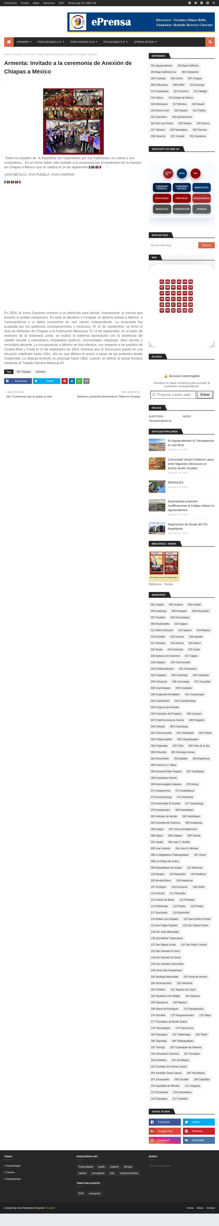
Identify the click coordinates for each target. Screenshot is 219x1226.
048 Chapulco (196, 720)
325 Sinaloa (184, 123)
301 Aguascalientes (161, 65)
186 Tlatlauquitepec (183, 1041)
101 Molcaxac (194, 867)
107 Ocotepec (158, 887)
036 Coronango (180, 681)
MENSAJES (175, 482)
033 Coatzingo (180, 675)
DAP (81, 1193)
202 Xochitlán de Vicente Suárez (169, 1066)
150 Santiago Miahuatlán (164, 976)
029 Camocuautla (180, 662)
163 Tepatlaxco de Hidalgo (165, 996)
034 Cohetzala (201, 675)
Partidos (182, 198)
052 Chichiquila (185, 733)
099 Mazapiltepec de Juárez (166, 867)
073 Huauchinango (161, 797)
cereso (10, 1172)
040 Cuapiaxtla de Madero (165, 694)
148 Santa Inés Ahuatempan (166, 970)
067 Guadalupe (195, 771)
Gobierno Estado (181, 187)
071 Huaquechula (160, 790)
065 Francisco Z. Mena (163, 765)
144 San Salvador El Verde (166, 957)
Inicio (7, 54)
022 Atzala (156, 649)
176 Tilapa (205, 1015)
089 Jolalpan (175, 835)
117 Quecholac (159, 912)
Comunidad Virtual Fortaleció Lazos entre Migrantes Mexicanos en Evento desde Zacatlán (191, 464)
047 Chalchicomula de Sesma (167, 720)
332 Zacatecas (198, 136)
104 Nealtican (198, 874)
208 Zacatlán (181, 1079)
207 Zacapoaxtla (160, 1079)
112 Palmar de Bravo (162, 899)
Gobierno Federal (162, 187)
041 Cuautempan (194, 694)
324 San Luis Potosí (162, 123)
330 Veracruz (158, 136)
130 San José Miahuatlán (165, 931)
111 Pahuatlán (177, 893)
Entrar (205, 394)
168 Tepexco (180, 1002)
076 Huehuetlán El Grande (165, 803)
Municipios (201, 187)
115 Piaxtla (179, 906)
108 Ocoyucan (180, 887)
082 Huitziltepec (191, 816)
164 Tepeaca (192, 996)
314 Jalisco (157, 97)
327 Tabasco (158, 129)
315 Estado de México (180, 97)
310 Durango (197, 84)
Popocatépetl (86, 1166)
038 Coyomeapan (161, 688)
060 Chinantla (158, 752)
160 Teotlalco (158, 989)
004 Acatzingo (158, 611)
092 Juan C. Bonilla (179, 842)
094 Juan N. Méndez (186, 848)
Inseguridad (202, 198)
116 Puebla (196, 906)
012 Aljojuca (185, 630)
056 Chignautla (159, 745)
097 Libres (200, 854)
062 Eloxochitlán (160, 758)
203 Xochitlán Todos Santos (166, 1073)
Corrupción (182, 209)
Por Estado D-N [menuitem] (82, 41)
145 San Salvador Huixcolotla (167, 964)
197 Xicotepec (192, 1053)
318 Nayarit (198, 104)
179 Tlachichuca (184, 1028)
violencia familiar (129, 1173)
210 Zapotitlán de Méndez (165, 1085)
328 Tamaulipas (179, 129)
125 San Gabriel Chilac (195, 925)
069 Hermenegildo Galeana (166, 784)
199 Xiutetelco (159, 1060)
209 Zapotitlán (202, 1079)
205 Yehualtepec (196, 1073)
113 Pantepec (187, 899)
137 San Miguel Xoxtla (163, 944)
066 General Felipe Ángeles (166, 771)
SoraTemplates (25, 1208)
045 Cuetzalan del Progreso (166, 713)
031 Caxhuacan (187, 668)
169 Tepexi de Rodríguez (164, 1008)
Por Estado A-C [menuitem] (49, 41)
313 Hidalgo (200, 91)
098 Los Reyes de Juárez (165, 861)
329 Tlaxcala (200, 129)
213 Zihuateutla (159, 1092)
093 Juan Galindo (160, 848)
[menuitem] (9, 42)
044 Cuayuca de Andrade (165, 707)
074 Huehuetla (185, 797)
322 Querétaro (159, 117)
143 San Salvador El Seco (165, 951)
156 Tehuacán (184, 983)
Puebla (25, 3)
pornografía (98, 1173)
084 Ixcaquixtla (193, 822)
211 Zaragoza (192, 1085)
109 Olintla (198, 887)
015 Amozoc (177, 636)
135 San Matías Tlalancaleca (167, 938)
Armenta (17, 54)
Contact (210, 1208)
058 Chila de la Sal (198, 745)
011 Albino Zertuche (162, 630)
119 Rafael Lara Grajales (164, 919)
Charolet (50, 1208)
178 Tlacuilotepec (160, 1028)
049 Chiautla (158, 726)
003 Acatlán (194, 604)
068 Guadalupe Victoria (164, 777)
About (200, 1208)
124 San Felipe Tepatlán (164, 925)
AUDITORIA (156, 416)
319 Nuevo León (160, 110)
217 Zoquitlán (180, 1098)
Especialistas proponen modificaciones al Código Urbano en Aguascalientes (191, 506)
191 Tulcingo (158, 1047)
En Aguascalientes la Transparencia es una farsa (191, 443)
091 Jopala (157, 842)
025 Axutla (194, 649)
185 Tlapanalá (159, 1041)
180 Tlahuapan (159, 1034)
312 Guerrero (181, 91)
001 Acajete (157, 604)
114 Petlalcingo (159, 906)
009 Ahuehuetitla (160, 623)
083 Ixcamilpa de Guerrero (165, 822)
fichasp (128, 1166)
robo (112, 1173)
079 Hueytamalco (160, 810)
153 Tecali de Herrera (195, 976)
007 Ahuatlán (158, 617)
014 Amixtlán (158, 636)
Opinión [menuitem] (23, 41)
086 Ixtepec (157, 829)
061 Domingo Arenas (183, 752)
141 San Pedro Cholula (194, 944)
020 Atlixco (195, 643)
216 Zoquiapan (159, 1098)
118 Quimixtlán (181, 912)
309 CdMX (179, 84)
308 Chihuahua (159, 84)
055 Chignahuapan (187, 739)
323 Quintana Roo (182, 117)
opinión (83, 1173)
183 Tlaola (201, 1034)
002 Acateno (176, 604)
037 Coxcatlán (203, 681)
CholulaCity (10, 3)
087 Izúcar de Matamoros (183, 829)
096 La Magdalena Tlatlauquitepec (170, 854)
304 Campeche (189, 72)
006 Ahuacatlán (200, 611)
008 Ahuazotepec (180, 617)
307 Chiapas (23, 371)
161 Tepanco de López (183, 989)
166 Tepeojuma (159, 1002)
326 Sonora (203, 123)
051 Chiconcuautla (161, 733)
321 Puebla (199, 110)
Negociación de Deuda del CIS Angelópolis (187, 526)
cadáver (114, 1166)
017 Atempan (158, 643)
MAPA (182, 173)
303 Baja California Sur (163, 72)
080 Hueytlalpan (184, 810)
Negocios (162, 209)
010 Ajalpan (181, 623)
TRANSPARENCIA (160, 420)
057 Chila (178, 745)
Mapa (36, 3)
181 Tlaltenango (181, 1034)
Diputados (162, 198)
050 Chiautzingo (179, 726)
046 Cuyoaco (194, 713)
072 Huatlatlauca (184, 790)
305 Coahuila (158, 78)
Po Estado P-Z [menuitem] (114, 41)
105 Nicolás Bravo (161, 880)
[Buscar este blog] (173, 245)
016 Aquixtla (196, 636)
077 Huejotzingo (194, 803)
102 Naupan (157, 874)
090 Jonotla (194, 835)
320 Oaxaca (181, 110)
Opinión (202, 209)
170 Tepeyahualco (194, 1008)
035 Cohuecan (159, 681)
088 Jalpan (157, 835)
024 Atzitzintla (175, 649)
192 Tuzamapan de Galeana (185, 1047)
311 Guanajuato (159, 91)
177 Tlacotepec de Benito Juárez (169, 1021)
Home (190, 1208)
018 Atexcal (177, 643)
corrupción (94, 1193)
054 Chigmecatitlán (161, 739)
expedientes (13, 1178)
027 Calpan (191, 656)
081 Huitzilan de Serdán (164, 816)
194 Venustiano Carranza (165, 1053)
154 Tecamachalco (161, 983)
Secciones (49, 3)
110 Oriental (157, 893)
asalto (101, 1166)
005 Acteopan (179, 611)
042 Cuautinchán (160, 700)
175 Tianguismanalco (182, 1015)
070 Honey (192, 784)
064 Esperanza (201, 758)
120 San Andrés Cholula (197, 919)
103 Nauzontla (177, 874)
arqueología (13, 1165)
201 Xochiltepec (180, 1060)
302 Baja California (188, 65)
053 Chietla (205, 733)
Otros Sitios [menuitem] (144, 41)
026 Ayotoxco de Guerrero (165, 656)
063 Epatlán (181, 758)
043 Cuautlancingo (185, 700)
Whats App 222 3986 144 (82, 3)
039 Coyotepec (184, 688)
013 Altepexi (203, 630)
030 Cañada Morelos (162, 668)
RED (61, 3)
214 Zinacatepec (182, 1092)
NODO (187, 416)
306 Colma (177, 78)
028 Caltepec (158, 662)
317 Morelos (179, 104)
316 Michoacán (159, 104)
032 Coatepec (158, 675)
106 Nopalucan (184, 880)
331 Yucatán (178, 136)
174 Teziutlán (158, 1015)
